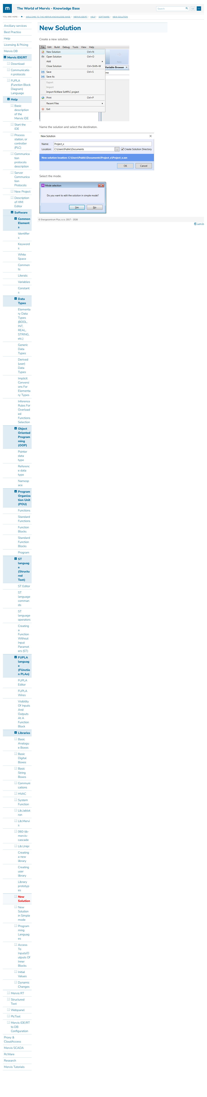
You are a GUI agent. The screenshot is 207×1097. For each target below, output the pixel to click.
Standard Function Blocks (24, 542)
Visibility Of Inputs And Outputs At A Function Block (24, 713)
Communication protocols (20, 72)
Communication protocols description (22, 160)
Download (18, 64)
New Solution (120, 16)
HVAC (22, 794)
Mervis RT (17, 993)
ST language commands (24, 598)
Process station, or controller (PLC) (20, 141)
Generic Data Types (23, 349)
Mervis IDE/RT (80, 16)
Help (93, 16)
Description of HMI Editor (21, 202)
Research (10, 1061)
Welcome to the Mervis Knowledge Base (48, 16)
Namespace (23, 483)
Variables (24, 282)
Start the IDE (20, 127)
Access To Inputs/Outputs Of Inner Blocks (24, 955)
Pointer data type (22, 456)
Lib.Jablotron (24, 813)
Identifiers (23, 236)
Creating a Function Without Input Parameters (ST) (23, 638)
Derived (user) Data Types (23, 366)
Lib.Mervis (24, 823)
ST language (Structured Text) (24, 569)
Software (104, 16)
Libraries (24, 733)
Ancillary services (15, 26)
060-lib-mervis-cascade (23, 836)
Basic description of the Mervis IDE (21, 112)
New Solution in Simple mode (24, 913)
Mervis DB (11, 51)
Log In (199, 223)
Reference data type (24, 470)
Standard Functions (24, 519)
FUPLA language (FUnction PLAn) (24, 665)
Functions (24, 510)
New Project (22, 192)
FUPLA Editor (22, 682)
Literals (22, 276)
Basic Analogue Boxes (23, 743)
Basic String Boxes (22, 773)
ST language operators (24, 615)
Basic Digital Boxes (22, 758)
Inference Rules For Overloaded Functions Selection (24, 411)
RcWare (9, 1054)
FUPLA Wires (22, 693)
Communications (24, 785)
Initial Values (22, 974)
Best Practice (12, 32)
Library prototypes (23, 886)
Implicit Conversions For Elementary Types (24, 386)
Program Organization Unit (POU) (24, 498)
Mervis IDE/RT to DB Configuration (20, 1027)
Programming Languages (23, 932)
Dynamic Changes (23, 985)
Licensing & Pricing (16, 45)
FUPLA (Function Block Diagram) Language (20, 87)
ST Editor (24, 586)
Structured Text (18, 1002)
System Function (23, 802)
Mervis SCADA (14, 1048)
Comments (24, 267)
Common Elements (24, 223)
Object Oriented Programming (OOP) (24, 437)
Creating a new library (23, 857)
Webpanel (18, 1010)
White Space (22, 257)
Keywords (24, 246)
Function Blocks (23, 529)
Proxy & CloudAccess (12, 1039)
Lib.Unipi (23, 846)
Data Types (22, 301)
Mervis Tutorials (14, 1067)
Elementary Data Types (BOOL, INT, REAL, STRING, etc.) (24, 324)
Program (23, 552)
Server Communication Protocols (22, 179)
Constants (23, 290)
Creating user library (23, 871)
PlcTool (15, 1016)
